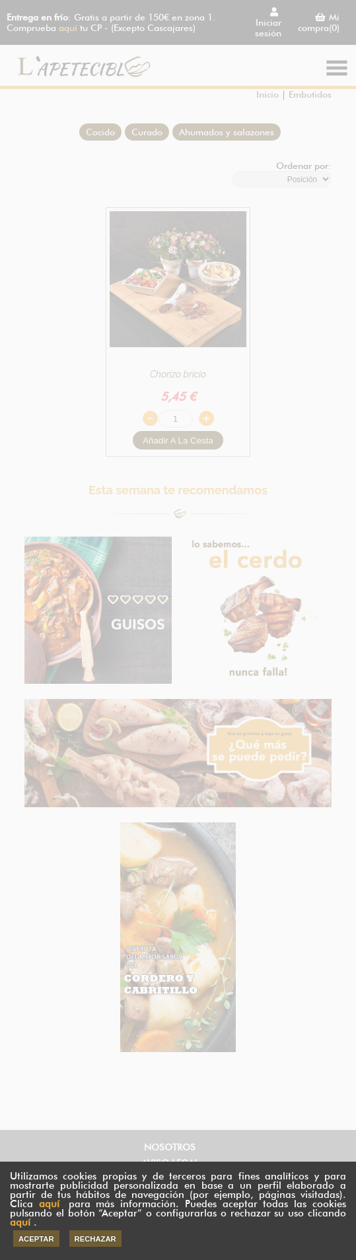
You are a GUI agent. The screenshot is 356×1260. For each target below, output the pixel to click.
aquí (49, 1204)
